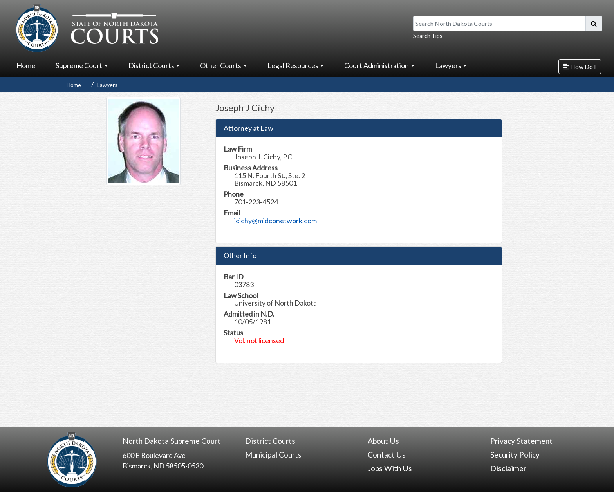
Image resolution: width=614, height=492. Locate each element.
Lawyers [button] (448, 65)
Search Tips (427, 36)
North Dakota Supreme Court (171, 440)
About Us (383, 440)
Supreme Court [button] (79, 65)
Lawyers (107, 84)
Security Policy (515, 454)
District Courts (270, 440)
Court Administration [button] (376, 65)
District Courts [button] (151, 65)
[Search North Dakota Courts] (499, 23)
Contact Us (387, 454)
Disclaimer (508, 468)
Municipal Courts (273, 454)
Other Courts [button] (220, 65)
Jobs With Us (390, 468)
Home (25, 65)
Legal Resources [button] (292, 65)
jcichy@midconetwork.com (275, 220)
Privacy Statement (521, 440)
